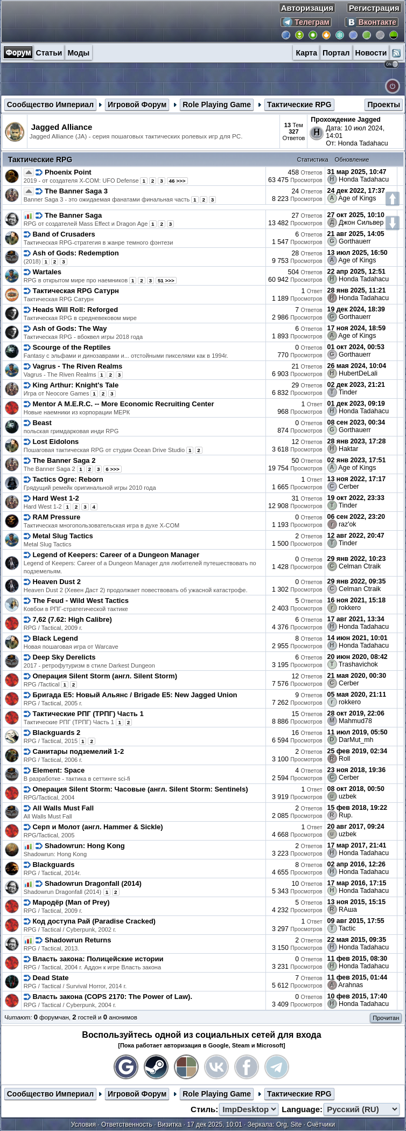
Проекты (383, 104)
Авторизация (307, 7)
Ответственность (126, 1124)
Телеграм (306, 22)
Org (281, 1124)
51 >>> (166, 280)
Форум (18, 52)
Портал (336, 52)
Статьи (49, 52)
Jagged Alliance (62, 126)
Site (296, 1124)
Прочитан (386, 1018)
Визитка (170, 1124)
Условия (83, 1124)
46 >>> (177, 181)
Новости (371, 52)
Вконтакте (371, 22)
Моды (78, 52)
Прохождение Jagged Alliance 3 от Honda (346, 123)
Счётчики (321, 1124)
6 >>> (113, 469)
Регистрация (374, 7)
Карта (306, 52)
